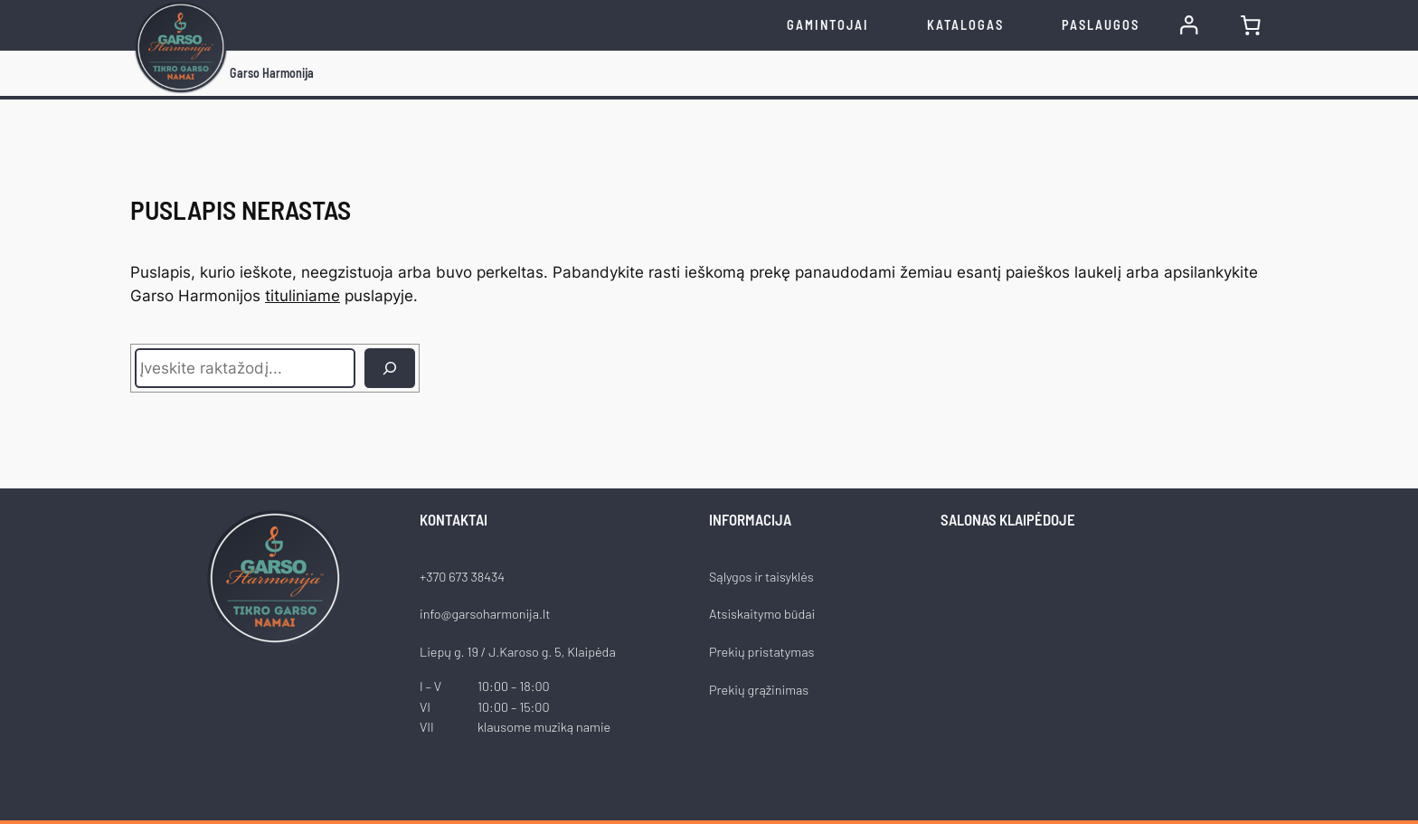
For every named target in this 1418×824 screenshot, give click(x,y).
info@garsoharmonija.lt (485, 613)
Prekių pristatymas (761, 651)
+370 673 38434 (462, 576)
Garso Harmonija (272, 73)
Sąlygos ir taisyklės (761, 576)
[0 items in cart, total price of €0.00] (1251, 25)
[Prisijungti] (1189, 25)
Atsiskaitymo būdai (762, 613)
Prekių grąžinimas (758, 689)
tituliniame (302, 296)
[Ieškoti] (389, 368)
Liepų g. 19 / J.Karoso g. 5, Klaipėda (518, 651)
